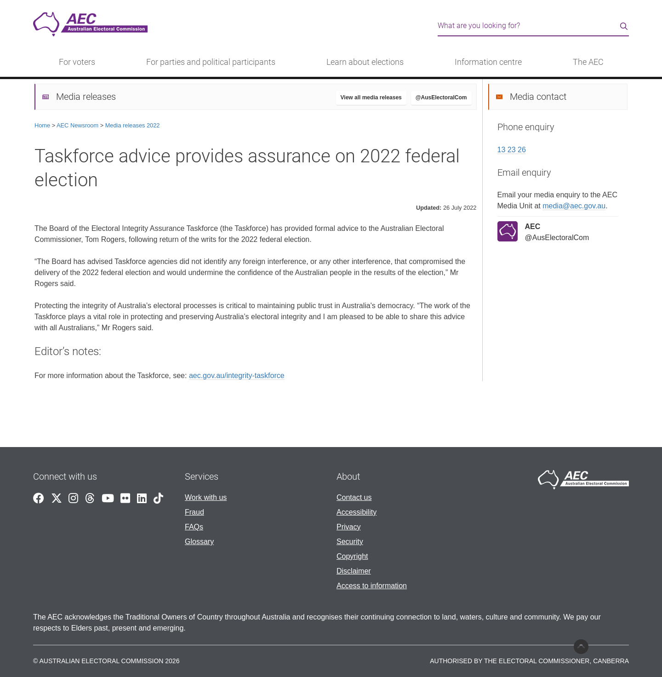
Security (350, 541)
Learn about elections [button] (365, 62)
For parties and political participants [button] (210, 62)
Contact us (354, 497)
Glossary (199, 541)
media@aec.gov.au (573, 206)
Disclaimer (354, 571)
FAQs (194, 527)
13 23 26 (511, 150)
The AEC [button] (588, 62)
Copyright (352, 556)
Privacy (348, 527)
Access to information (372, 586)
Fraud (194, 512)
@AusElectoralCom (441, 97)
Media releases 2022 (132, 125)
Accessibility (357, 512)
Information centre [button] (488, 62)
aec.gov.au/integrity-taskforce (237, 375)
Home (42, 125)
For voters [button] (77, 62)
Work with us (206, 497)
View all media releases (371, 97)
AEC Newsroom (77, 125)
